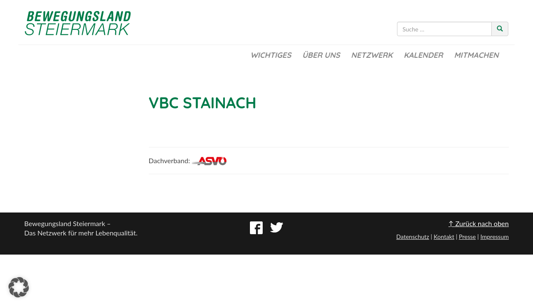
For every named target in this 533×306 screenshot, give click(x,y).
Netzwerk (372, 55)
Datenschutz (412, 236)
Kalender (423, 55)
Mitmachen (476, 55)
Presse (467, 236)
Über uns (321, 55)
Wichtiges (270, 55)
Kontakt (444, 236)
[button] (18, 287)
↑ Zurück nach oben (478, 223)
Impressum (494, 236)
